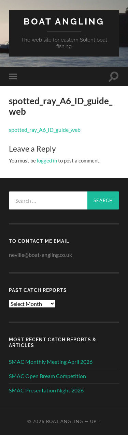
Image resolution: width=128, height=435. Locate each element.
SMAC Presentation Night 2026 (46, 390)
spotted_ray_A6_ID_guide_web (45, 129)
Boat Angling (64, 21)
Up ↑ (95, 421)
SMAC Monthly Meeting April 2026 (51, 361)
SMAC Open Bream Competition (47, 376)
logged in (47, 160)
